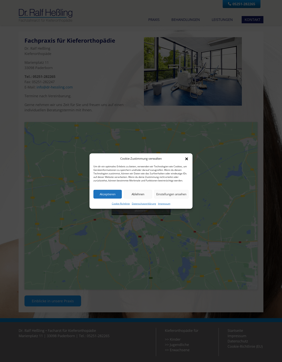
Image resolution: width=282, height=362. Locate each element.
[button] (187, 158)
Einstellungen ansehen (171, 194)
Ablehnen (138, 194)
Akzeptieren (108, 194)
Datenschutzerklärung (144, 203)
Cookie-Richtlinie (121, 203)
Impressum (164, 203)
